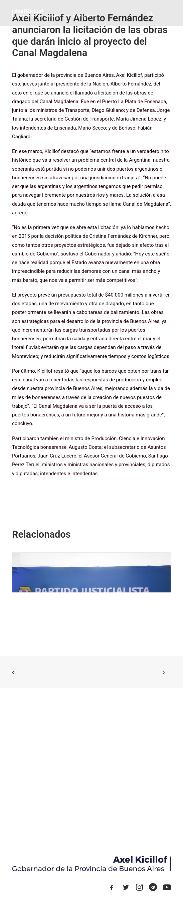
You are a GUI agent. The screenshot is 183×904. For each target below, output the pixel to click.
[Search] (147, 13)
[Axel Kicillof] (54, 13)
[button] (167, 13)
